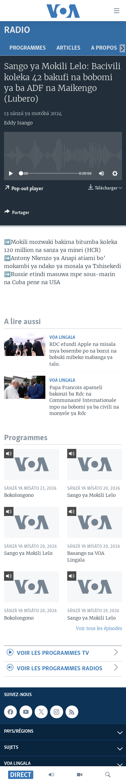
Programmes (27, 48)
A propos (104, 48)
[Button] (16, 213)
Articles (68, 48)
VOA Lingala (62, 337)
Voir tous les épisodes (99, 628)
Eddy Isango (18, 123)
